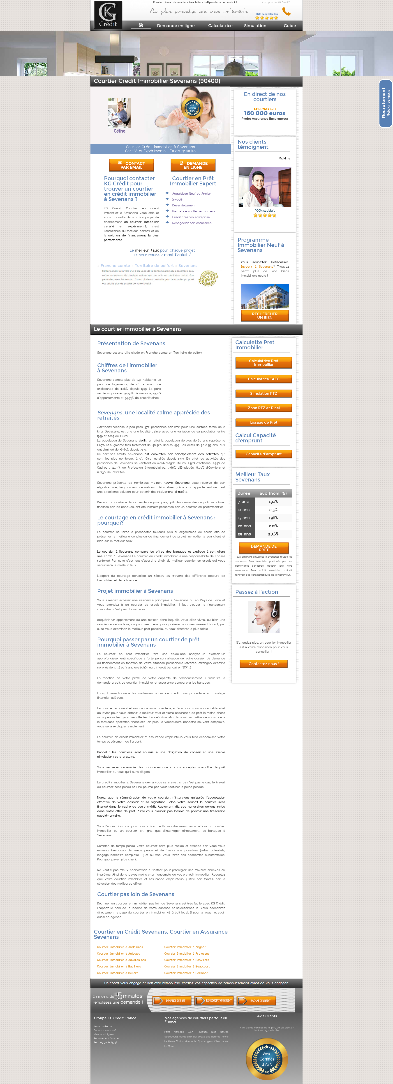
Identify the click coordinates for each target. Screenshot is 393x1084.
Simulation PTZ (263, 389)
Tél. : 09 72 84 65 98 (105, 1038)
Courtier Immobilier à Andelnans (120, 943)
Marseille (179, 1027)
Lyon (190, 1027)
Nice (213, 1027)
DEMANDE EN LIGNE (194, 165)
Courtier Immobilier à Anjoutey (119, 949)
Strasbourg (171, 1032)
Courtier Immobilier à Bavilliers (119, 962)
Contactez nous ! (264, 660)
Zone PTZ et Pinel (264, 404)
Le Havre (169, 1037)
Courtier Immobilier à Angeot (185, 943)
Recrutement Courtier (107, 1034)
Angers (208, 1037)
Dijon (200, 1037)
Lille (208, 1032)
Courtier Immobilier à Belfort (117, 969)
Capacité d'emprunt (264, 450)
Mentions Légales (104, 1030)
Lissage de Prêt (263, 418)
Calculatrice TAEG (264, 375)
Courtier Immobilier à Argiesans (187, 949)
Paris (167, 1027)
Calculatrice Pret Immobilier (264, 359)
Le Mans (169, 1042)
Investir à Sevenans (257, 262)
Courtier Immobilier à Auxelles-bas (121, 956)
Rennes (215, 1032)
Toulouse (202, 1027)
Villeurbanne (221, 1037)
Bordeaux (199, 1032)
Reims (225, 1032)
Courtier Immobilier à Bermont (186, 969)
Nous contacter (103, 1022)
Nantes (224, 1027)
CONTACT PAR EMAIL (131, 165)
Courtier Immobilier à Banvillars (186, 956)
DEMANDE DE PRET (264, 544)
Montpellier (185, 1032)
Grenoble (190, 1037)
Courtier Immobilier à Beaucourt (187, 962)
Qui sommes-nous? (105, 1026)
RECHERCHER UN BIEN (265, 312)
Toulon (180, 1037)
